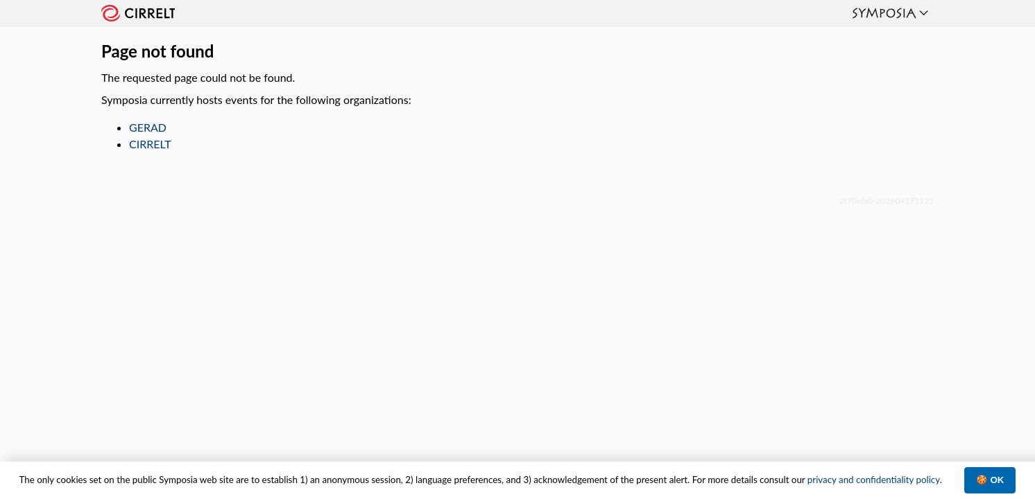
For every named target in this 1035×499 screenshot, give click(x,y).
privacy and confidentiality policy (873, 479)
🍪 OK (990, 480)
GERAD (147, 127)
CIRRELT (150, 143)
